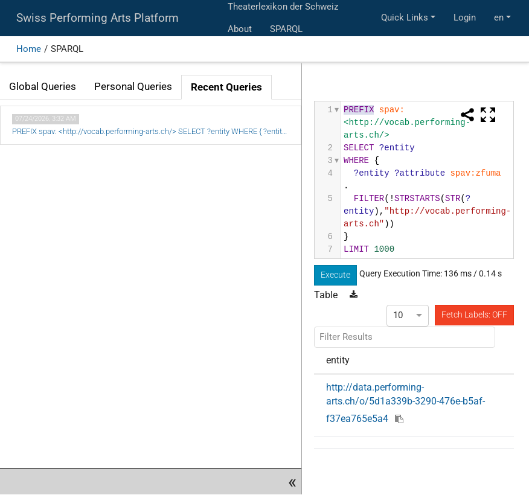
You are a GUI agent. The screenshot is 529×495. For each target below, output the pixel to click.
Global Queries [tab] (42, 86)
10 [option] (398, 315)
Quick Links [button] (404, 17)
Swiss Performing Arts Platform (97, 18)
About (240, 29)
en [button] (499, 17)
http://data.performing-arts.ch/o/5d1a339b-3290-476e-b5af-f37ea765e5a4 (405, 403)
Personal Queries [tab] (133, 86)
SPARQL (286, 29)
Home (28, 48)
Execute (335, 274)
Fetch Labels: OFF (474, 314)
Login (465, 17)
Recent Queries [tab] (226, 87)
